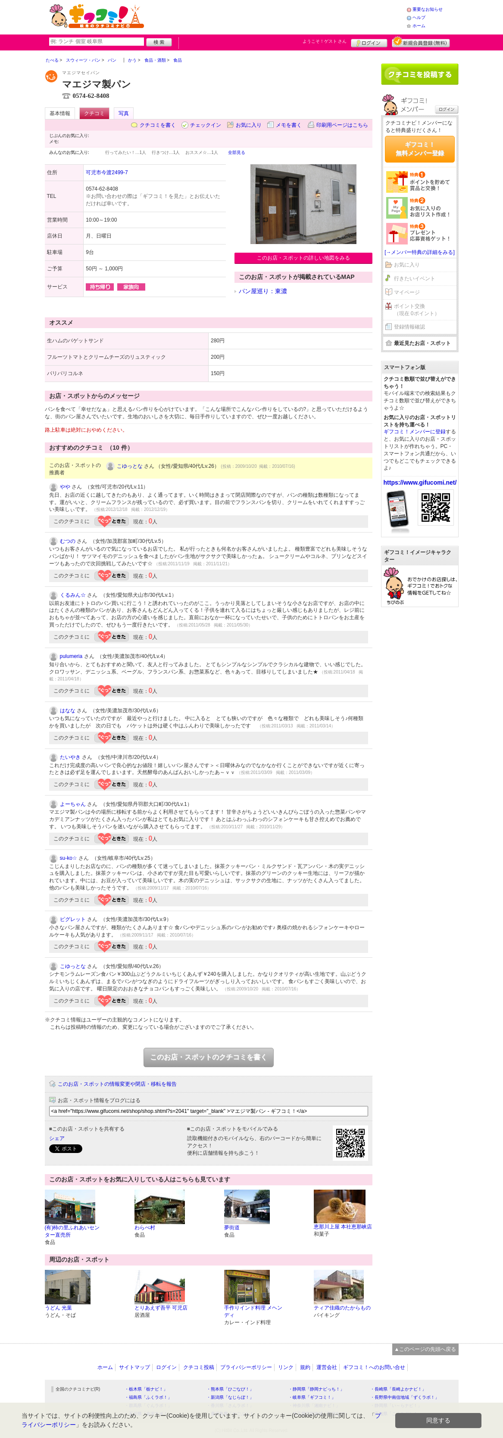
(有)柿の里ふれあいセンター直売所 (72, 1231)
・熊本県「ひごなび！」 (230, 1389)
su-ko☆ (68, 858)
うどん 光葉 (58, 1308)
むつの (67, 541)
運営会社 (326, 1367)
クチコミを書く (158, 125)
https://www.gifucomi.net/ (420, 482)
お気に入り (249, 125)
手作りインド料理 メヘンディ (253, 1311)
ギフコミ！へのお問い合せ (374, 1367)
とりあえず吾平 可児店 (160, 1308)
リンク (286, 1367)
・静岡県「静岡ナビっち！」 (316, 1389)
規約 (305, 1367)
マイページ (407, 292)
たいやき (70, 757)
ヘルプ (418, 17)
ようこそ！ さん (325, 41)
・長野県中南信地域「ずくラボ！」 (404, 1397)
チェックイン (205, 125)
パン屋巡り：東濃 (263, 291)
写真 (124, 113)
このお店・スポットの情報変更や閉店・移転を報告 (117, 1084)
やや (65, 487)
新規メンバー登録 (421, 41)
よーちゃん (73, 804)
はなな (67, 711)
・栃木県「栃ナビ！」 (146, 1389)
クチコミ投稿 (198, 1367)
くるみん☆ (73, 595)
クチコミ (94, 113)
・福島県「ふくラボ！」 (148, 1397)
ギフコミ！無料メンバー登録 (420, 149)
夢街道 (232, 1228)
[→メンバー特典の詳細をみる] (419, 252)
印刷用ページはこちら (342, 125)
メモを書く (289, 125)
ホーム (418, 25)
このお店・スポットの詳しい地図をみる (303, 258)
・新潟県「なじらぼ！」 (230, 1397)
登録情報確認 (409, 327)
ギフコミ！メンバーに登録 (415, 432)
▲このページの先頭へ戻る (425, 1349)
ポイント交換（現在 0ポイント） (417, 309)
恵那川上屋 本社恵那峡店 (343, 1227)
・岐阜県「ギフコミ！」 (312, 1397)
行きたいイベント (414, 279)
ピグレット (73, 919)
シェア (57, 1138)
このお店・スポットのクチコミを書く (208, 1057)
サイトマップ (134, 1367)
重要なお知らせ (427, 9)
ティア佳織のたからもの (342, 1308)
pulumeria (71, 656)
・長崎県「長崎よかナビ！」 (398, 1389)
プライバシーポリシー (246, 1367)
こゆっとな (130, 466)
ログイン (369, 41)
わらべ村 (144, 1228)
